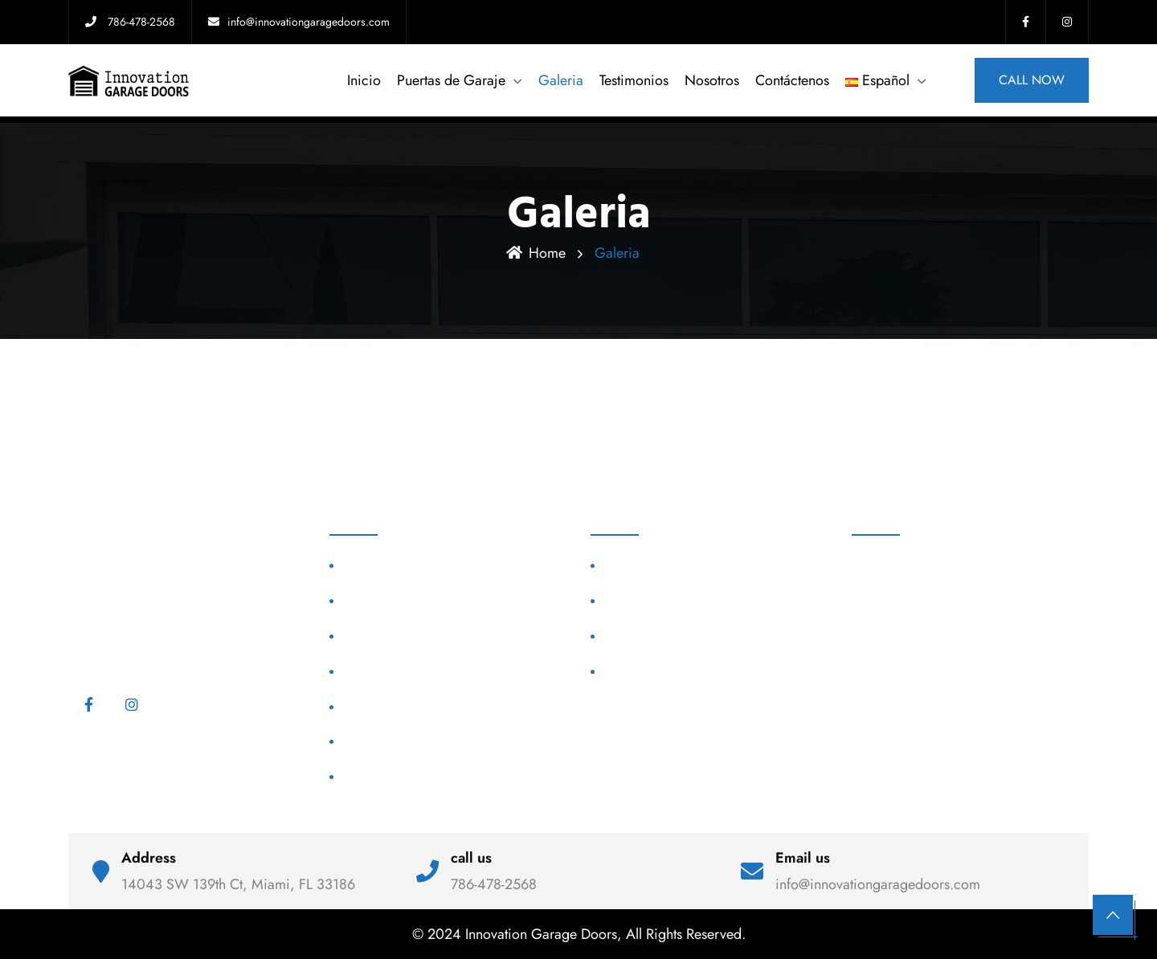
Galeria (560, 80)
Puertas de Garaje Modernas (418, 566)
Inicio (364, 80)
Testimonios (633, 80)
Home (536, 253)
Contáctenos (792, 80)
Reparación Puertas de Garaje (422, 742)
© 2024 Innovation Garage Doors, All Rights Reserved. (579, 934)
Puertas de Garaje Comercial (419, 706)
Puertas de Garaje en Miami (678, 600)
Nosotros (712, 80)
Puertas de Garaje (451, 80)
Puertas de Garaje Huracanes (419, 600)
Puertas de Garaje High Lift (414, 671)
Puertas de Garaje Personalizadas (431, 635)
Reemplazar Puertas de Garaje (423, 776)
